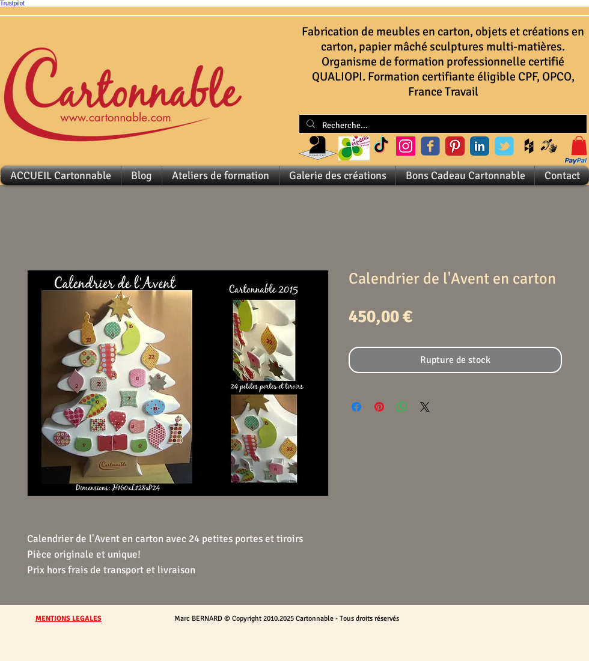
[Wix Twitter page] (504, 146)
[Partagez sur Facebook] (356, 407)
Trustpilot (12, 3)
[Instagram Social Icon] (405, 146)
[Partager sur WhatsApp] (402, 407)
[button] (579, 145)
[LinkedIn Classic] (479, 146)
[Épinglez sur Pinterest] (379, 407)
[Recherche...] (441, 125)
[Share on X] (425, 407)
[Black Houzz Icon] (529, 146)
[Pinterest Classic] (455, 146)
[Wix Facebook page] (430, 146)
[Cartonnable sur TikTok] (381, 146)
